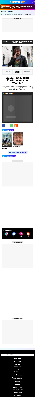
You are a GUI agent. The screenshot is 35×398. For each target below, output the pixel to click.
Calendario (17, 367)
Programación (17, 378)
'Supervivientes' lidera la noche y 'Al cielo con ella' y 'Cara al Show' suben (17, 7)
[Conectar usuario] (33, 2)
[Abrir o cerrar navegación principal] (1, 2)
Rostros (17, 396)
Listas (17, 369)
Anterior (7, 71)
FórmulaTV (4, 11)
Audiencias (17, 375)
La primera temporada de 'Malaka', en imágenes (16, 14)
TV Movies (17, 372)
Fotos (11, 11)
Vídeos (17, 381)
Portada (17, 358)
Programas (17, 387)
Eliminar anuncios (18, 18)
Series (17, 364)
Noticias (17, 361)
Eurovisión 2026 (17, 390)
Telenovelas (17, 393)
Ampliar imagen (17, 71)
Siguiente (27, 71)
